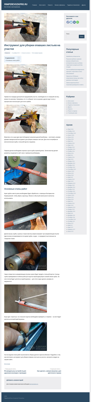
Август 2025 (71, 135)
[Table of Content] (19, 58)
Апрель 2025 (71, 143)
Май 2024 (70, 155)
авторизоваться (34, 384)
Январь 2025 (71, 147)
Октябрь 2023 (71, 167)
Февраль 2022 (71, 207)
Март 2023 (70, 181)
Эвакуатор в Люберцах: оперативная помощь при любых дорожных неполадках (74, 78)
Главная (34, 5)
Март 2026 (70, 129)
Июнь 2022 (71, 199)
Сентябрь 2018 (72, 219)
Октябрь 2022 (71, 191)
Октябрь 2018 (71, 217)
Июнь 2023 (71, 175)
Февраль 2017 (71, 229)
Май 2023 (70, 177)
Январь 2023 (71, 185)
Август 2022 (71, 195)
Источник (7, 364)
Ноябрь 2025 (71, 131)
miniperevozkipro (25, 53)
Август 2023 (71, 171)
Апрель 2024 (71, 157)
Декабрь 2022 (71, 187)
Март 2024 (70, 159)
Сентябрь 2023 (72, 169)
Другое (84, 5)
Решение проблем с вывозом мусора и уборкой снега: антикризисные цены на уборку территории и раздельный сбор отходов (74, 63)
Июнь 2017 (70, 223)
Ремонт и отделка (72, 111)
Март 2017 (70, 227)
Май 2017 (70, 225)
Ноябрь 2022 (71, 189)
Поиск (67, 33)
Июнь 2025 (71, 139)
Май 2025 (70, 141)
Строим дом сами (72, 113)
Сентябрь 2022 (72, 193)
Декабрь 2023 (71, 163)
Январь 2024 (71, 161)
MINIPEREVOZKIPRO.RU (17, 4)
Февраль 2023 (71, 183)
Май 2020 (70, 213)
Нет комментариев (37, 53)
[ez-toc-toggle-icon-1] (18, 58)
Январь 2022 (71, 209)
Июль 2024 (71, 153)
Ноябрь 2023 (71, 165)
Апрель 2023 (71, 179)
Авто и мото (42, 5)
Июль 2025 (71, 137)
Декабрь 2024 (71, 149)
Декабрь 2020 (71, 211)
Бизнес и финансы (60, 5)
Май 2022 (70, 201)
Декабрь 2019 (71, 215)
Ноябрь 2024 (71, 151)
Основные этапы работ (13, 60)
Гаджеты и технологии (73, 5)
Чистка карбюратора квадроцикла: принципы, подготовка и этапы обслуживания (75, 71)
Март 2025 (70, 145)
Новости (50, 5)
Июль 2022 (71, 197)
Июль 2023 (71, 173)
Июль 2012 (70, 231)
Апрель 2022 (71, 203)
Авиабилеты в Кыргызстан (73, 56)
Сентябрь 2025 (72, 133)
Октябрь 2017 (71, 221)
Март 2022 (70, 205)
